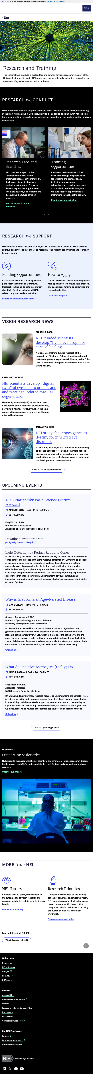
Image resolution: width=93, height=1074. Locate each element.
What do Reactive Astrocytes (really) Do (39, 667)
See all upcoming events (46, 727)
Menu (86, 8)
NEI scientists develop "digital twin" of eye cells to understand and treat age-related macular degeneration (29, 390)
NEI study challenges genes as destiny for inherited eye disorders (61, 437)
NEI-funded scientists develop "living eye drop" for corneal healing (60, 342)
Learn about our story (12, 910)
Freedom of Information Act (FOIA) (17, 1008)
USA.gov (7, 980)
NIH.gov (7, 971)
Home (6, 17)
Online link (12, 650)
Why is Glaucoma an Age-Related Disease (40, 599)
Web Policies (7, 1016)
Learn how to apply (57, 295)
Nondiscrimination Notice (15, 999)
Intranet (7, 1036)
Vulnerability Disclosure (14, 1021)
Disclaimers (7, 1012)
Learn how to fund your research (19, 298)
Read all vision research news (46, 469)
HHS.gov (7, 976)
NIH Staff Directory (12, 1045)
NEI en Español (8, 967)
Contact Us (7, 963)
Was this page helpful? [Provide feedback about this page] (16, 940)
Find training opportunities (64, 200)
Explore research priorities (61, 919)
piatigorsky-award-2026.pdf (19, 542)
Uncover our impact (11, 772)
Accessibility (8, 995)
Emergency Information (13, 1040)
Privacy (5, 1004)
